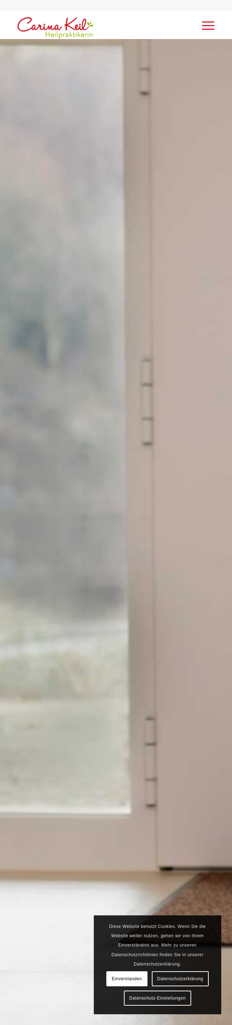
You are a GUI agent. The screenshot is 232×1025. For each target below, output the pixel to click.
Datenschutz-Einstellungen (157, 998)
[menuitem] (204, 24)
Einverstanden (127, 978)
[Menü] (204, 24)
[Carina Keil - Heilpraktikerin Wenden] (96, 24)
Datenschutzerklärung (180, 978)
